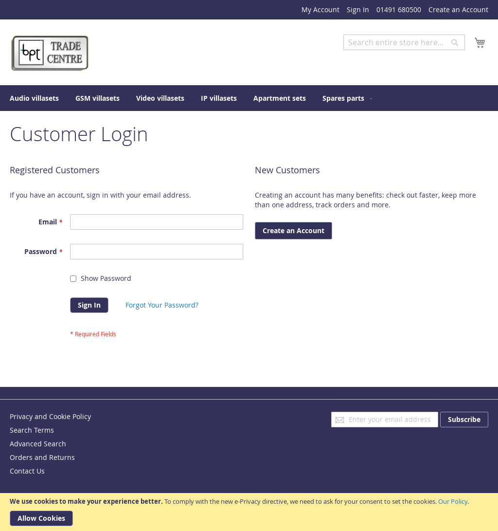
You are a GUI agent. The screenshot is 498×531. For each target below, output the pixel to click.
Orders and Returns (42, 457)
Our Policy (452, 501)
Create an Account (458, 9)
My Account (320, 9)
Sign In (358, 9)
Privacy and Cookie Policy (50, 416)
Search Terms (32, 430)
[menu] (249, 98)
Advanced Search (371, 57)
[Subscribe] (464, 419)
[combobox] (404, 42)
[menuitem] (34, 98)
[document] (249, 512)
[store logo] (51, 54)
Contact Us (27, 471)
